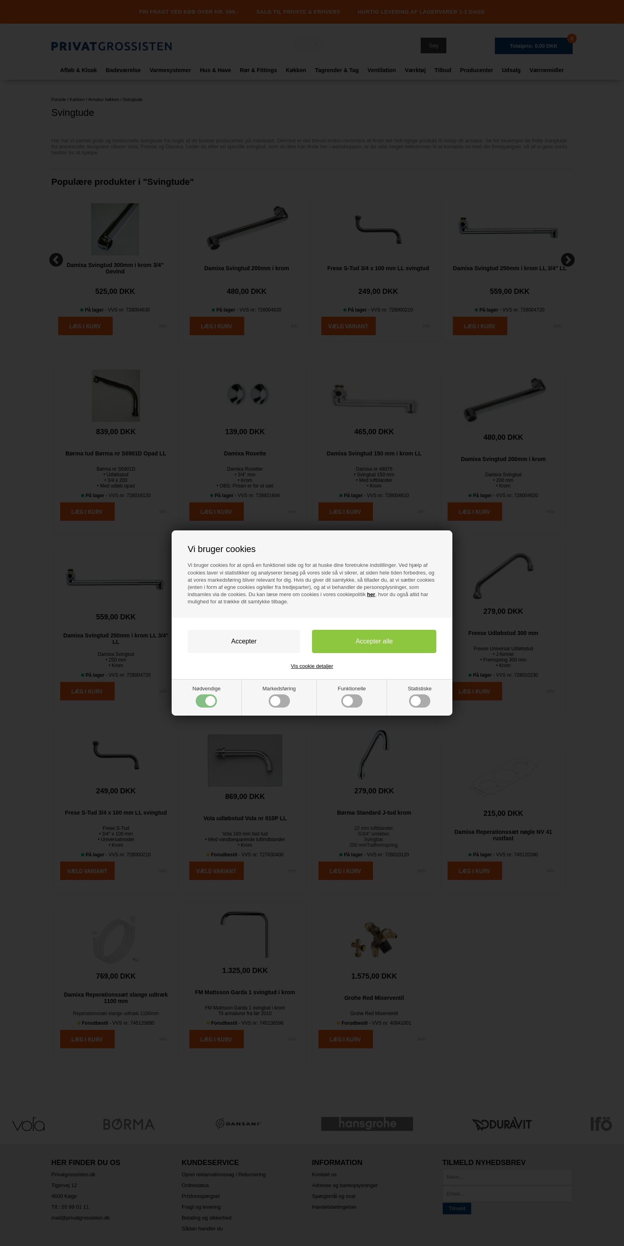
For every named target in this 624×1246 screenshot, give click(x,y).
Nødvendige (206, 697)
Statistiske (420, 697)
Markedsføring (279, 697)
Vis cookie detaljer (312, 666)
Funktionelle (352, 697)
